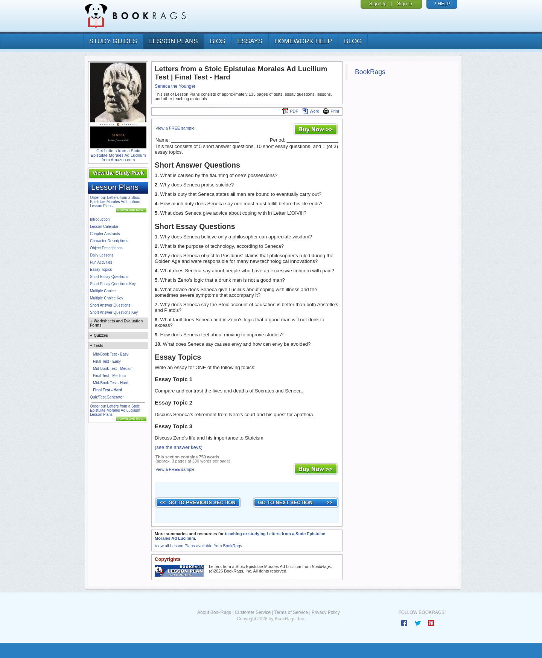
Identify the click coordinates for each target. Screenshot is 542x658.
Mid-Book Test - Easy (110, 354)
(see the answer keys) (178, 447)
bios (217, 41)
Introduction (100, 219)
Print (331, 111)
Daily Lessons (101, 255)
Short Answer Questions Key (114, 312)
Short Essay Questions (109, 277)
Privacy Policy (326, 612)
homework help (303, 41)
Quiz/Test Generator (106, 397)
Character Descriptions (109, 241)
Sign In (404, 3)
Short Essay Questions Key (113, 284)
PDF (290, 111)
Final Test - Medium (109, 376)
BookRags (370, 72)
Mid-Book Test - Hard (110, 383)
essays (249, 41)
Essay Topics (101, 269)
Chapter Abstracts (105, 234)
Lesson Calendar (104, 226)
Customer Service (253, 612)
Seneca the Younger (175, 86)
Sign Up (378, 3)
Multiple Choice (103, 291)
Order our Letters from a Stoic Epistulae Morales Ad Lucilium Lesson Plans (115, 201)
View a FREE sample (175, 128)
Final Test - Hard (107, 390)
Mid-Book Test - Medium (113, 368)
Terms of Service (291, 612)
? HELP (442, 3)
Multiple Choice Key (106, 298)
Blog (353, 41)
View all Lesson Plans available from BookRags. (199, 545)
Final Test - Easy (107, 361)
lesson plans (173, 41)
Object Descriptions (106, 248)
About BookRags (214, 612)
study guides (113, 41)
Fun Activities (101, 262)
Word (310, 111)
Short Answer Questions (110, 305)
